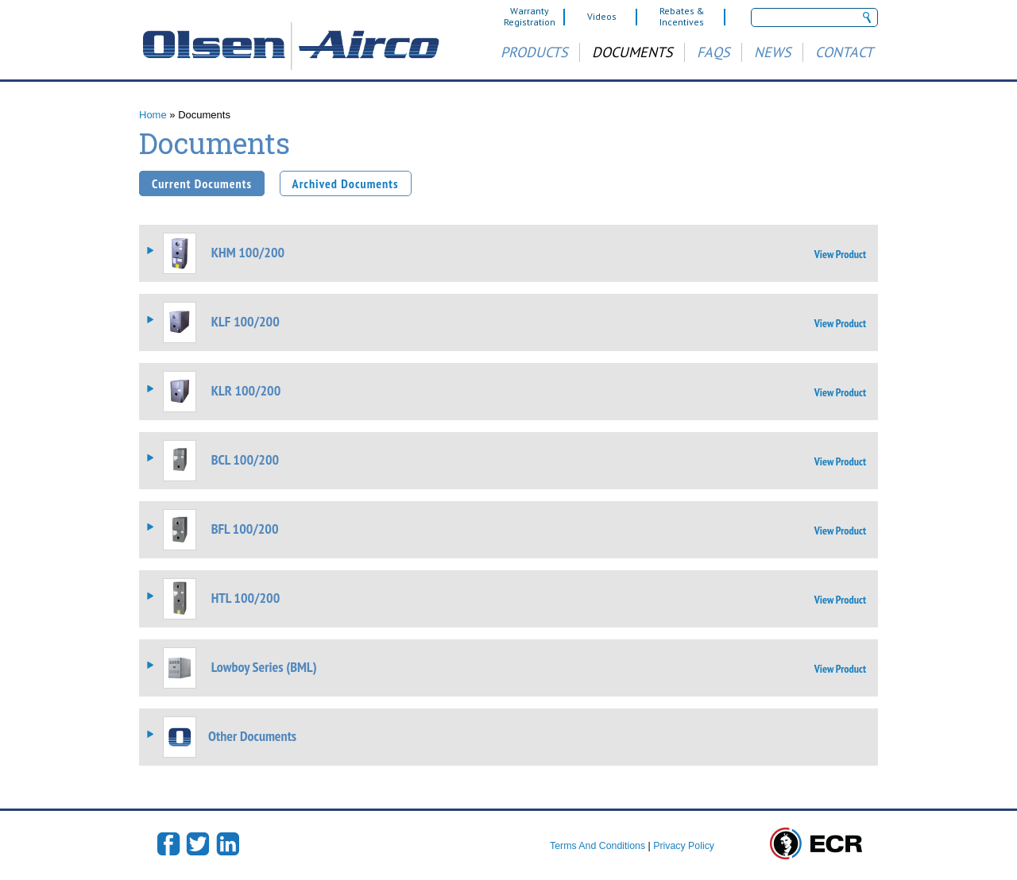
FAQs (713, 52)
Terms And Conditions (597, 845)
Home (153, 115)
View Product (840, 254)
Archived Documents (345, 183)
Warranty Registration (529, 17)
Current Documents (202, 183)
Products (534, 52)
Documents (632, 52)
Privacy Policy (683, 845)
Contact (844, 52)
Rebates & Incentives (682, 17)
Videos (602, 16)
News (772, 52)
